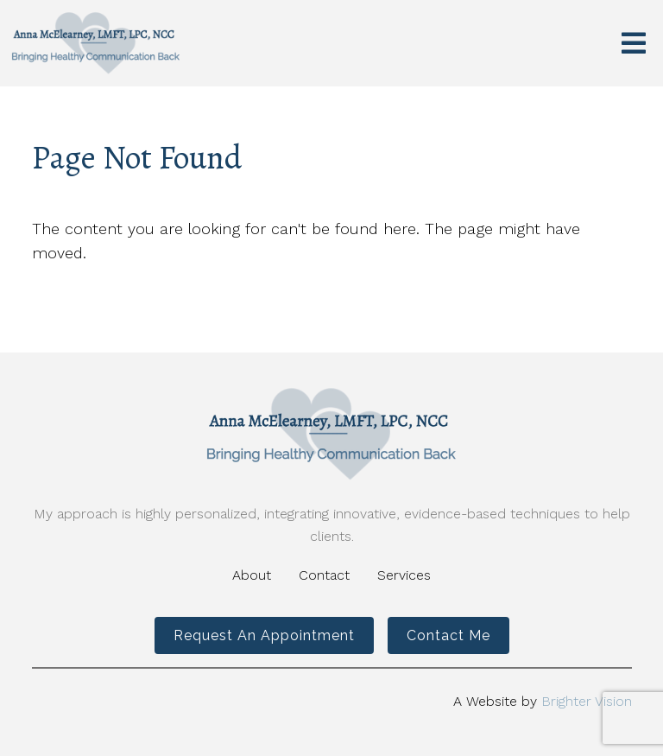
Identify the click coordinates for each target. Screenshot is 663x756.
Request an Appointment (264, 635)
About (251, 575)
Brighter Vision (586, 701)
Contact (324, 575)
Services (404, 575)
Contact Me (448, 635)
